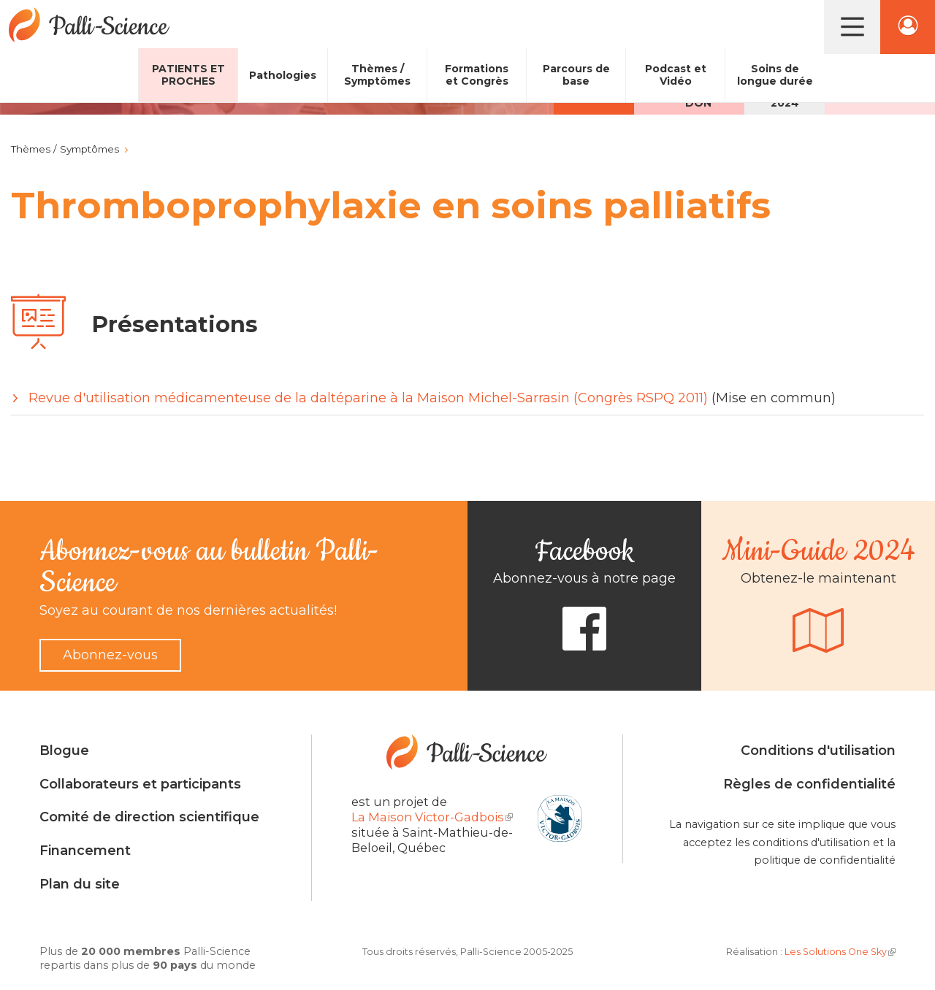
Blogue (64, 750)
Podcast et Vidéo (675, 75)
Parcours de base (576, 75)
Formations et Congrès (476, 75)
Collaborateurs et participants (140, 784)
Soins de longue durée (775, 75)
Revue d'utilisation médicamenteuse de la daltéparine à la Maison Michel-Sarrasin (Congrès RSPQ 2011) (368, 398)
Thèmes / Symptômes (377, 75)
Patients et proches (188, 75)
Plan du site (79, 884)
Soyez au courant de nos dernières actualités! (188, 610)
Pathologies (282, 75)
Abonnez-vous (110, 655)
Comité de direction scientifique (149, 817)
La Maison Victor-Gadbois (432, 817)
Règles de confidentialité (809, 784)
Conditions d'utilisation (818, 750)
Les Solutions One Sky (840, 951)
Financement (85, 851)
